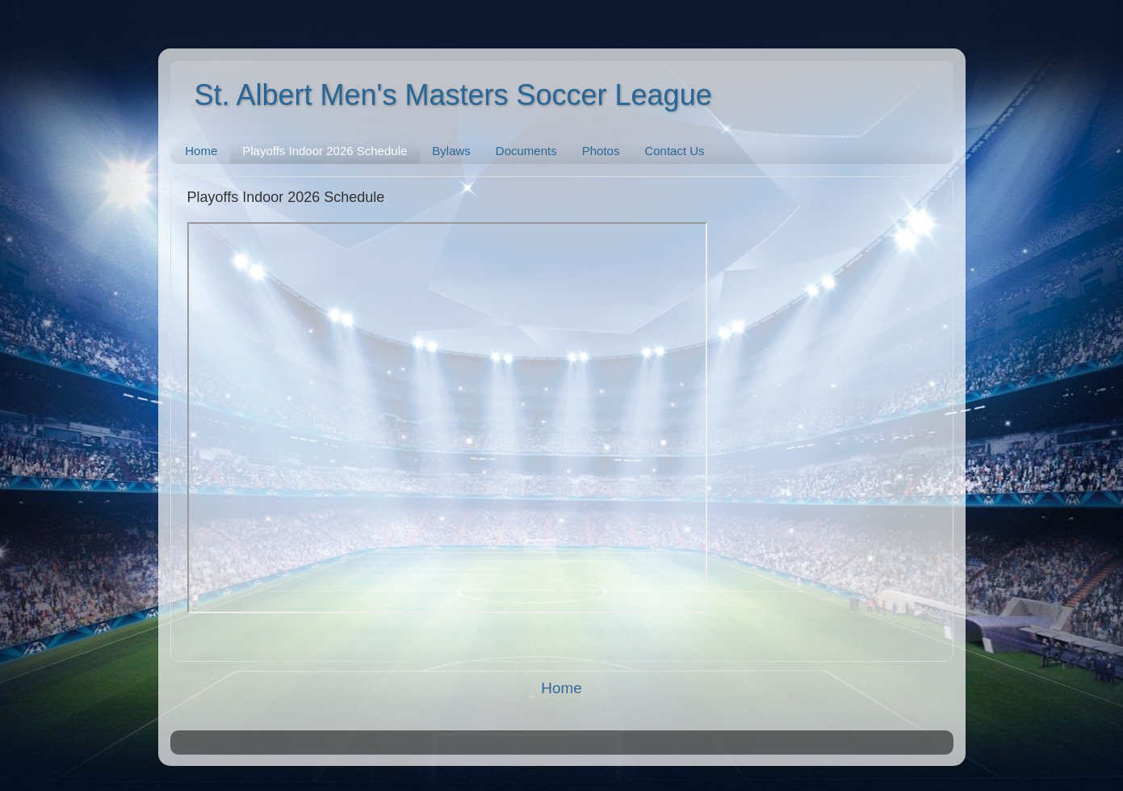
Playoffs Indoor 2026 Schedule (324, 151)
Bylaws (451, 151)
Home (201, 151)
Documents (526, 151)
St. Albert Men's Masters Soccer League (453, 94)
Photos (601, 151)
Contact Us (674, 151)
